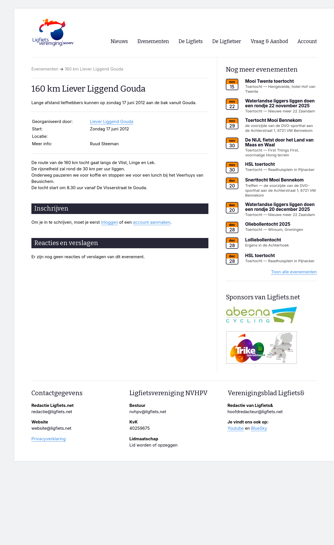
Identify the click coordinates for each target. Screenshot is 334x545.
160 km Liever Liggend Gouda (94, 69)
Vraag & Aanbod (269, 42)
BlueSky (259, 428)
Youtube (236, 428)
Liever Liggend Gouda (111, 121)
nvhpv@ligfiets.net (147, 411)
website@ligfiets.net (51, 428)
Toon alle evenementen (294, 271)
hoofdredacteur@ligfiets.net (255, 411)
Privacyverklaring (48, 438)
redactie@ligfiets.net (51, 411)
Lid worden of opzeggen (153, 445)
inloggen (109, 222)
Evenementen (44, 69)
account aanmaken (151, 222)
